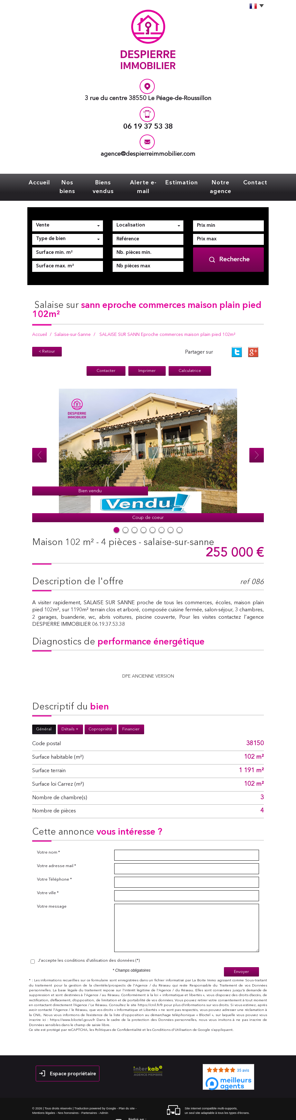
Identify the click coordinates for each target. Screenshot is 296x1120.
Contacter (106, 360)
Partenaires (89, 1101)
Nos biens (71, 182)
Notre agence (217, 182)
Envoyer (241, 960)
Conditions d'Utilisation (172, 1019)
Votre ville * (48, 882)
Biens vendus (106, 182)
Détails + (70, 718)
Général (43, 718)
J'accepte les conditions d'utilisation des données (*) (89, 950)
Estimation (180, 182)
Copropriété (100, 718)
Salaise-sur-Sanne (72, 324)
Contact (250, 182)
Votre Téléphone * (54, 868)
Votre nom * (48, 841)
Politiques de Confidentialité (118, 1019)
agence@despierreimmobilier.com (148, 154)
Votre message (52, 895)
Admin (103, 1101)
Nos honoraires (68, 1101)
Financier (131, 718)
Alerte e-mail (144, 182)
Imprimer (147, 360)
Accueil (44, 182)
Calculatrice (190, 360)
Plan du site (127, 1097)
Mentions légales (43, 1101)
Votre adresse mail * (56, 855)
